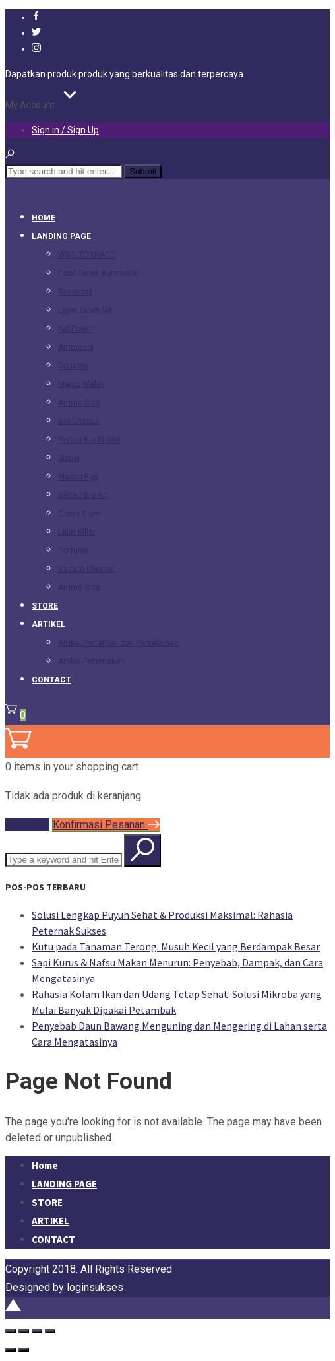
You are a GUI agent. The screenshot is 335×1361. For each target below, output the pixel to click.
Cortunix (73, 550)
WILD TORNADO (87, 254)
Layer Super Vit (85, 310)
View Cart (27, 824)
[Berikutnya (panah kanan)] (23, 1350)
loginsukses (95, 1287)
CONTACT (51, 679)
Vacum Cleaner (86, 569)
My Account (30, 105)
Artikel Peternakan (91, 661)
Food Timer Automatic (98, 273)
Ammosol (76, 347)
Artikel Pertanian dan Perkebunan (118, 642)
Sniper (69, 458)
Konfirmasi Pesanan (106, 824)
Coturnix (73, 365)
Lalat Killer (77, 532)
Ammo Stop (79, 402)
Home (43, 217)
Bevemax (75, 291)
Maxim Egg (78, 476)
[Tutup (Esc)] (50, 1331)
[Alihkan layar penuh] (23, 1331)
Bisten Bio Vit (82, 495)
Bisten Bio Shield (89, 439)
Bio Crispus (79, 421)
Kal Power (76, 328)
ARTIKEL (48, 624)
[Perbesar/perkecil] (10, 1331)
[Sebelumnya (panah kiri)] (10, 1350)
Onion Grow (79, 513)
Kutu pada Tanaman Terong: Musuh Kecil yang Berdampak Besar (176, 946)
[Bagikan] (37, 1331)
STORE (45, 606)
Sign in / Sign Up (65, 130)
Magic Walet (81, 384)
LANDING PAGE (61, 236)
